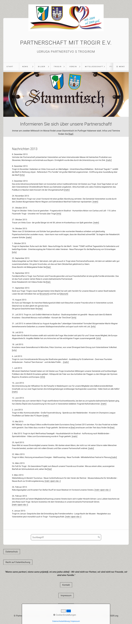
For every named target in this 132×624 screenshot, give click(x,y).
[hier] (70, 134)
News (25, 67)
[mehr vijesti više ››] (53, 481)
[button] (11, 551)
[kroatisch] (44, 294)
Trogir (58, 67)
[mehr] (109, 160)
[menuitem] (11, 67)
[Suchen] (99, 537)
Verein (73, 67)
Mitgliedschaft (94, 67)
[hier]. (48, 267)
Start (10, 67)
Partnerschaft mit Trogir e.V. (66, 42)
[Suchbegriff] (66, 537)
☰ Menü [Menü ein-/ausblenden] (120, 67)
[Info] (22, 175)
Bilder (41, 67)
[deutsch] (64, 294)
